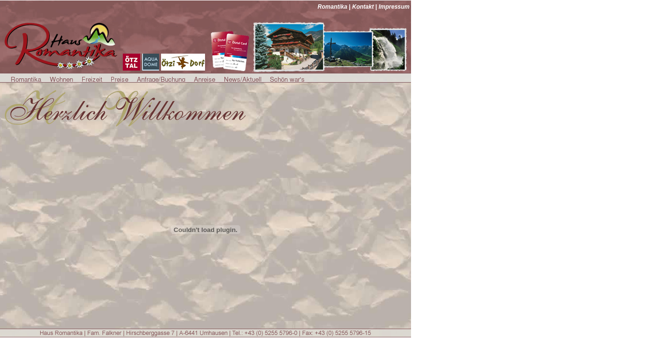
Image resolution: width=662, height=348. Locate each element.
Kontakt (363, 6)
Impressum (394, 6)
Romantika (332, 6)
